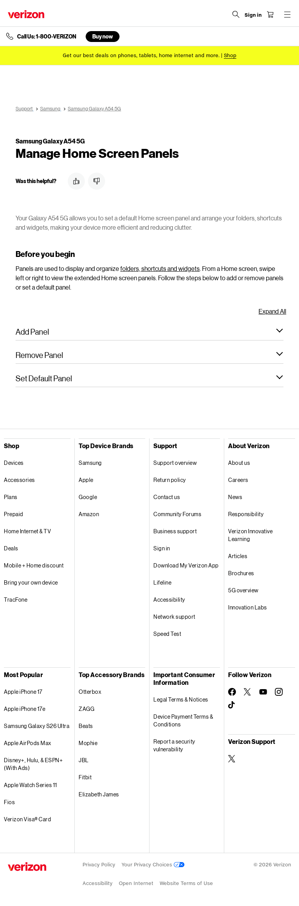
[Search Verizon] (235, 14)
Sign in (161, 548)
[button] (76, 181)
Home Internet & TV (27, 531)
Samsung (90, 462)
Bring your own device (31, 582)
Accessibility (169, 599)
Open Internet (136, 883)
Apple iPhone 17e (24, 708)
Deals (11, 548)
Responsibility (246, 514)
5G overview (243, 590)
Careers (238, 480)
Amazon (89, 514)
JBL (84, 760)
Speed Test (167, 633)
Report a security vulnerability (174, 745)
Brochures (241, 573)
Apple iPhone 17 (23, 691)
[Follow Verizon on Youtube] (263, 692)
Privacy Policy (99, 865)
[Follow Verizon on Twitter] (248, 692)
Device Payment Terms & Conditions (183, 720)
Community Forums (177, 514)
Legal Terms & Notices (180, 699)
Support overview (175, 462)
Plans (11, 497)
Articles (237, 556)
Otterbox (90, 691)
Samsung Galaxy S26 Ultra (36, 726)
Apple (86, 480)
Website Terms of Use (186, 883)
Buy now (102, 36)
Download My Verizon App (186, 565)
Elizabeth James (99, 794)
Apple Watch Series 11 (30, 785)
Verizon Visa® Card (27, 819)
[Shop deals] (230, 55)
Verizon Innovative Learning (250, 535)
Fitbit (85, 777)
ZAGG (86, 708)
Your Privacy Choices (153, 865)
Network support (174, 616)
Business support (175, 531)
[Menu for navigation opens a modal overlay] (287, 14)
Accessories (19, 480)
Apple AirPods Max (27, 743)
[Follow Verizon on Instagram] (279, 692)
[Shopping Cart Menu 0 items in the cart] (270, 14)
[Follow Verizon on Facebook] (232, 692)
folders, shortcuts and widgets (160, 268)
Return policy (169, 480)
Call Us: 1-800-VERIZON (46, 36)
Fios (9, 802)
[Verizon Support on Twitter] (232, 759)
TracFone (15, 599)
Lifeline (162, 582)
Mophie (88, 743)
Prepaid (13, 514)
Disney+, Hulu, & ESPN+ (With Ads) (33, 764)
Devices (14, 462)
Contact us (166, 497)
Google (88, 497)
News (235, 497)
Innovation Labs (247, 607)
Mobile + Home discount (33, 565)
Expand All (272, 311)
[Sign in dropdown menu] (253, 15)
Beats (86, 726)
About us (239, 462)
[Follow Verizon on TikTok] (232, 705)
